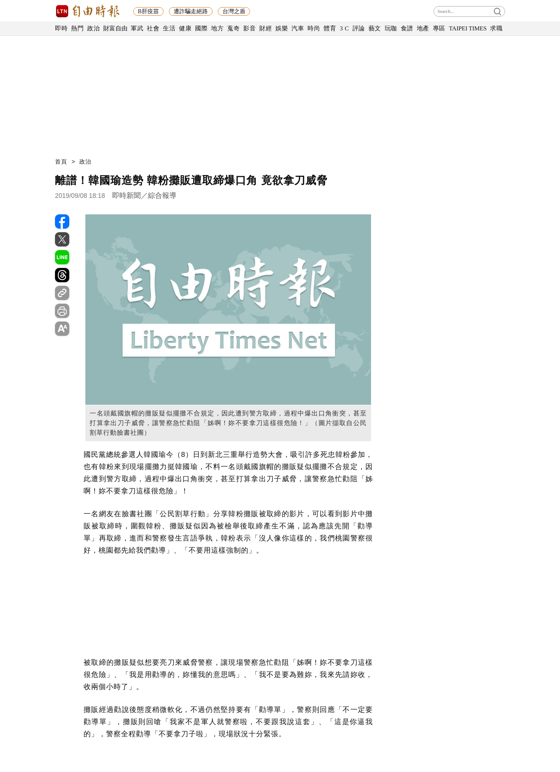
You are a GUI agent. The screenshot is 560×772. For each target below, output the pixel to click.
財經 (265, 28)
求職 (496, 28)
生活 (169, 28)
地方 (217, 28)
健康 (185, 28)
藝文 (375, 28)
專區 (439, 28)
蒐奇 (233, 28)
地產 (423, 28)
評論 (358, 28)
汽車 (297, 28)
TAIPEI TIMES (467, 28)
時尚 (314, 28)
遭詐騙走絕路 (191, 11)
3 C (344, 28)
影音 (249, 28)
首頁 (61, 162)
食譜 (407, 28)
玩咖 (391, 28)
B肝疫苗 (148, 11)
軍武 (137, 28)
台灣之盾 (233, 11)
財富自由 (115, 28)
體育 (330, 28)
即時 (61, 28)
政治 (93, 28)
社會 (153, 28)
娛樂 (281, 28)
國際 (201, 28)
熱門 (77, 28)
